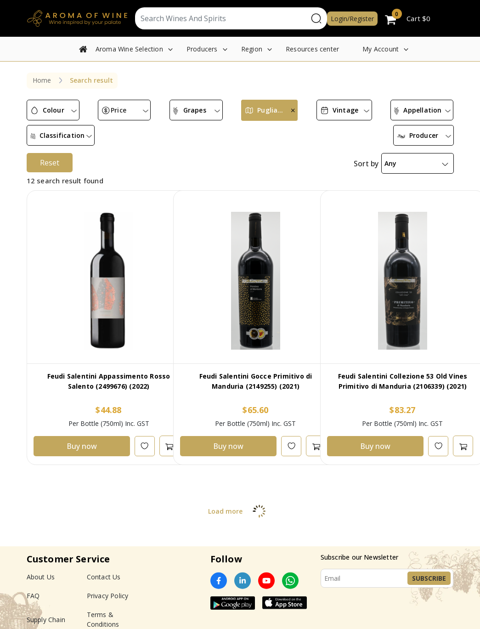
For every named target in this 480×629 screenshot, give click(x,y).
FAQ (33, 588)
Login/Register (352, 18)
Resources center (312, 49)
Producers (202, 49)
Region (251, 49)
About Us (41, 569)
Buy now (82, 439)
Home (42, 80)
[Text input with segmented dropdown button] (221, 18)
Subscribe (429, 571)
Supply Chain (46, 612)
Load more (240, 503)
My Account (380, 49)
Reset (49, 155)
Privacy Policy (108, 588)
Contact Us (104, 569)
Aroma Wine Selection (129, 49)
